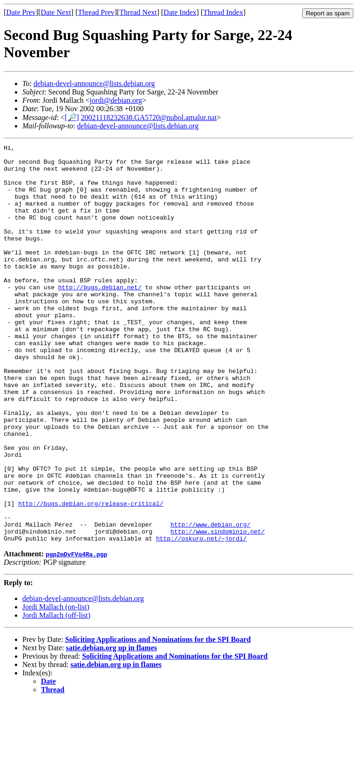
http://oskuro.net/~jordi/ (201, 618)
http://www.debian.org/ (211, 601)
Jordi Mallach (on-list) (55, 686)
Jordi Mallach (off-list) (56, 695)
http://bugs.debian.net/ (99, 316)
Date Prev (21, 12)
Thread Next (138, 12)
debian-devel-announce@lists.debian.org (94, 83)
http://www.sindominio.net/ (218, 609)
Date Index (180, 12)
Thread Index (223, 12)
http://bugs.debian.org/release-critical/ (90, 576)
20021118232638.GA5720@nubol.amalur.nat (149, 117)
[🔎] (72, 117)
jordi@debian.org (116, 100)
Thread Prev (96, 12)
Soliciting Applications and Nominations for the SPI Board (158, 719)
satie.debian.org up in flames (111, 727)
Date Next (56, 12)
